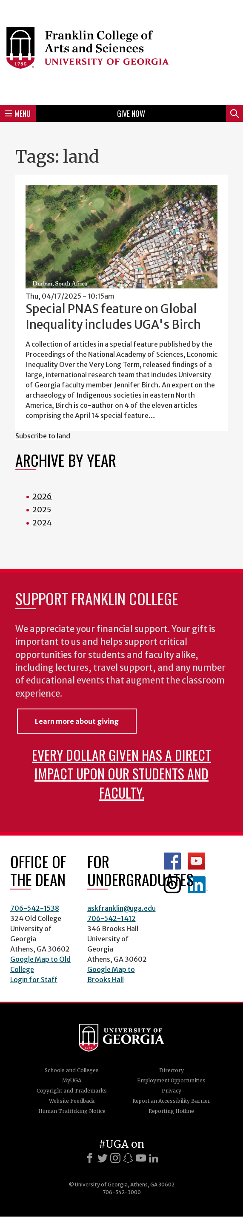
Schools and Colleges (72, 1070)
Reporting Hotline (171, 1111)
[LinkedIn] (154, 1158)
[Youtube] (141, 1158)
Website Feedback (71, 1101)
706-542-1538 (34, 908)
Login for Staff (33, 979)
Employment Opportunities (171, 1080)
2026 (42, 496)
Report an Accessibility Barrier (171, 1101)
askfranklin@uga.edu (121, 908)
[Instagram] (115, 1158)
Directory (171, 1070)
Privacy (171, 1090)
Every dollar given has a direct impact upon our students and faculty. (121, 773)
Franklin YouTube (196, 861)
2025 (41, 509)
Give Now (131, 113)
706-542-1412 (111, 918)
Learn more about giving (77, 721)
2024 (42, 523)
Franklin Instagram (172, 884)
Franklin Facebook (172, 861)
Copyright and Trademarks (72, 1090)
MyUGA (71, 1080)
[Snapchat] (128, 1158)
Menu (18, 113)
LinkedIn (198, 884)
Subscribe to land (42, 436)
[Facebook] (90, 1158)
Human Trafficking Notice (72, 1111)
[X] (102, 1158)
